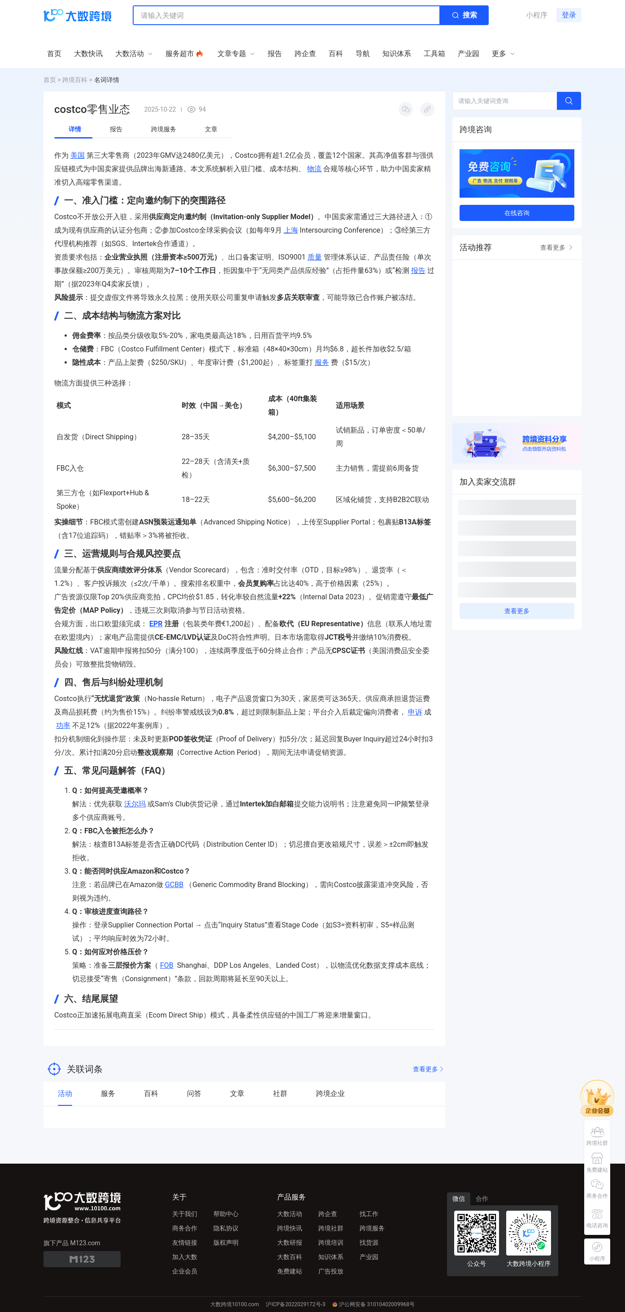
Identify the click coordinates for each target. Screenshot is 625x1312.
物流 (314, 169)
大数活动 (289, 1213)
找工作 (369, 1213)
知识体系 (330, 1256)
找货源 (369, 1242)
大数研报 (289, 1242)
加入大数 (184, 1256)
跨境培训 (330, 1242)
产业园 (369, 1256)
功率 (63, 725)
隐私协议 (226, 1228)
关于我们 (184, 1213)
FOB (167, 965)
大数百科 (289, 1256)
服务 (322, 362)
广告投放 (330, 1271)
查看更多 (429, 1069)
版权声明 (226, 1242)
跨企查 (327, 1213)
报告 (418, 270)
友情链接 (184, 1242)
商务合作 (184, 1228)
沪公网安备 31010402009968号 (374, 1304)
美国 (77, 155)
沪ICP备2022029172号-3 (295, 1304)
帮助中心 (226, 1213)
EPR (156, 623)
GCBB (174, 884)
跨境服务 (372, 1228)
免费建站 (289, 1271)
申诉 (415, 712)
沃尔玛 (135, 804)
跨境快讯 (289, 1228)
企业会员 (184, 1271)
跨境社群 (330, 1228)
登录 (569, 15)
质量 (315, 257)
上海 (291, 230)
